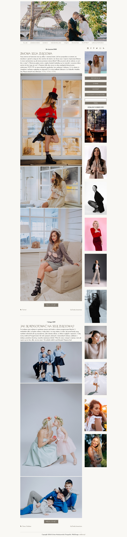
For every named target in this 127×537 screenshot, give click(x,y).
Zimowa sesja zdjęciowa (36, 53)
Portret (85, 43)
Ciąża (66, 43)
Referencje (95, 78)
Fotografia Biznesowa (96, 94)
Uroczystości (98, 43)
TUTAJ (44, 71)
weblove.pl (82, 534)
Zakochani (35, 43)
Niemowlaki (56, 43)
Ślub (25, 43)
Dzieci (45, 43)
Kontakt (96, 89)
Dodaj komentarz (77, 310)
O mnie (95, 83)
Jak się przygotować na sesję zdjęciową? (47, 326)
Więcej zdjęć (52, 305)
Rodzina (75, 43)
